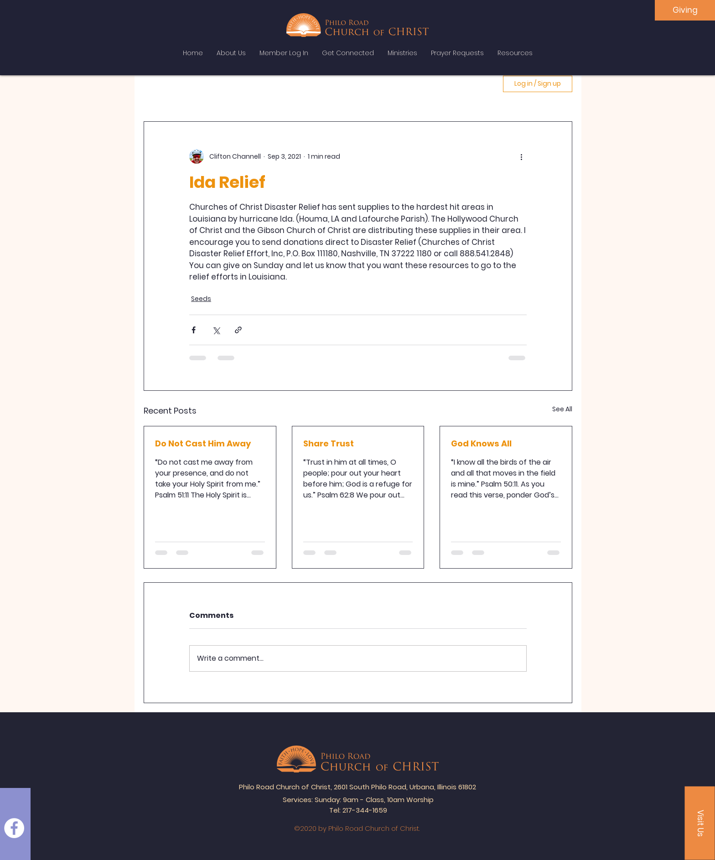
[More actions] (521, 156)
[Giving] (685, 10)
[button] (700, 823)
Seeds (201, 298)
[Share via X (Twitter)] (216, 330)
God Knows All (481, 443)
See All (562, 409)
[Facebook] (14, 828)
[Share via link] (238, 330)
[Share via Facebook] (193, 330)
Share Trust (328, 443)
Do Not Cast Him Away (203, 443)
